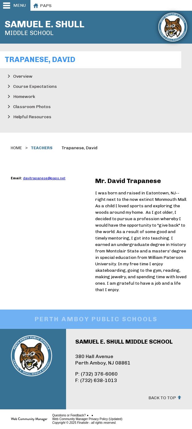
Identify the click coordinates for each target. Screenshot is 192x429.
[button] (15, 5)
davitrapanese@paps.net (44, 178)
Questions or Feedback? (69, 415)
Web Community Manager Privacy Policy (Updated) (87, 419)
